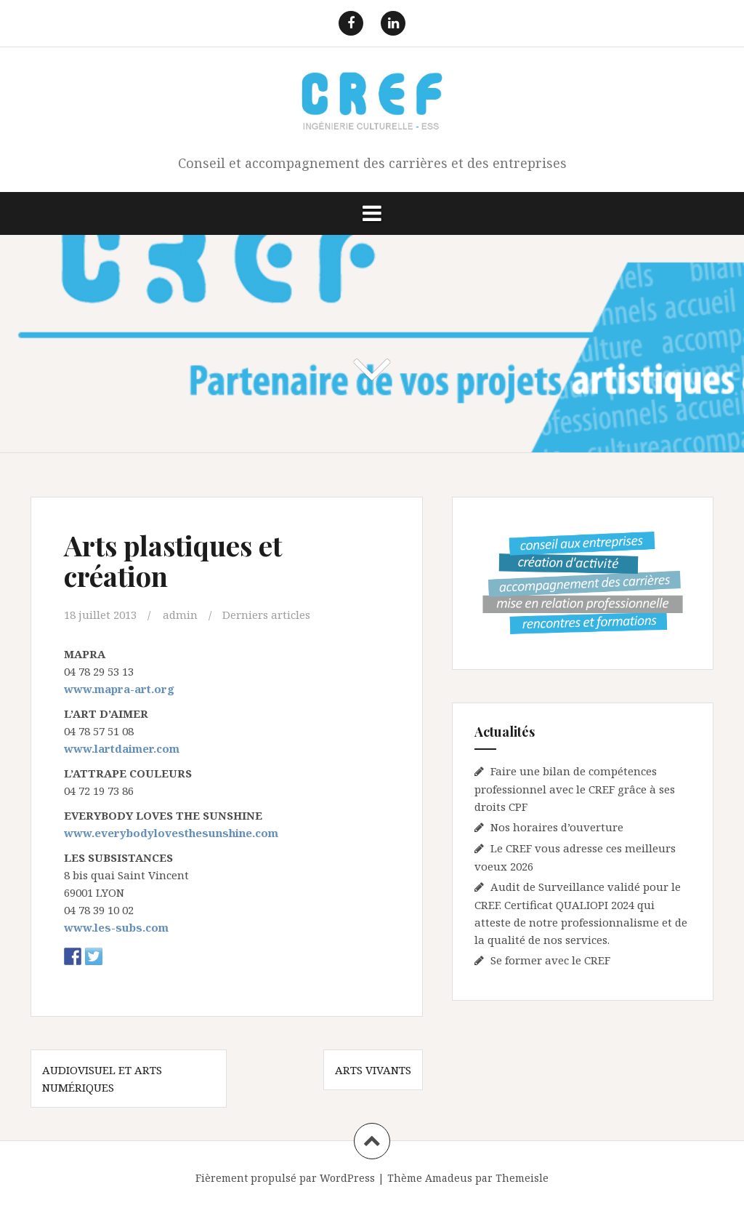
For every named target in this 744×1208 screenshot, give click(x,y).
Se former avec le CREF (550, 960)
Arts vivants (373, 1070)
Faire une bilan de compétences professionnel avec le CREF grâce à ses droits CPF (574, 789)
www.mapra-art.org (119, 688)
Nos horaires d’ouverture (556, 827)
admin (180, 614)
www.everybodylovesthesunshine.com (171, 832)
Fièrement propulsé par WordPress (285, 1178)
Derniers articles (266, 614)
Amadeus (448, 1178)
